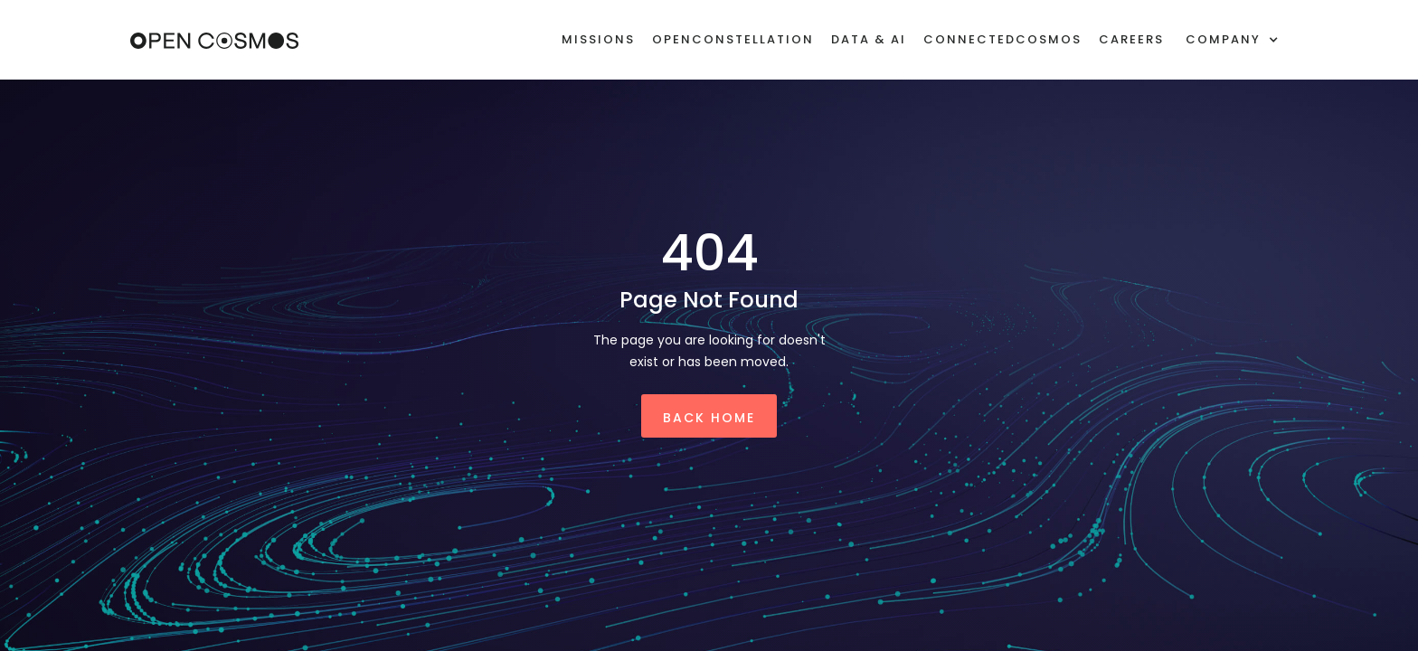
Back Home (709, 418)
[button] (1232, 40)
